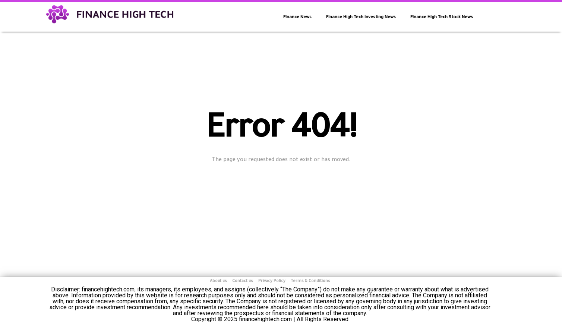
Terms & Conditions (310, 281)
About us (218, 281)
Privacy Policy (271, 281)
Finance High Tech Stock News (441, 17)
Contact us (242, 281)
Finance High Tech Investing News (361, 17)
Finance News (297, 17)
